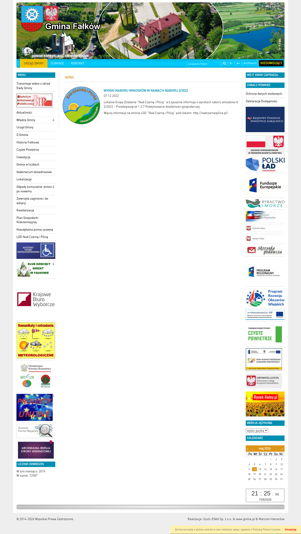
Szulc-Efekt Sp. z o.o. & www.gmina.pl (229, 519)
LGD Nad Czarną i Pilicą (32, 237)
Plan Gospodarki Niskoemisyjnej (27, 220)
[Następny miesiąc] (282, 449)
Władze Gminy (25, 120)
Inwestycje (23, 157)
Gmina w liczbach (27, 164)
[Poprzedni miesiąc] (247, 449)
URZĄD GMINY (34, 63)
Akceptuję (290, 529)
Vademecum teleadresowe (34, 172)
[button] (53, 120)
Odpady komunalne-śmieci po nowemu (34, 189)
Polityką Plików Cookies (266, 529)
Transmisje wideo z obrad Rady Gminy (33, 86)
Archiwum (250, 63)
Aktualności (24, 112)
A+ (238, 63)
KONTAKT (77, 63)
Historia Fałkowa (27, 142)
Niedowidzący (271, 63)
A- (231, 63)
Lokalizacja (24, 179)
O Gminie (22, 135)
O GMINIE (57, 63)
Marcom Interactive (272, 519)
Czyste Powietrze (27, 149)
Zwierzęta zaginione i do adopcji (32, 201)
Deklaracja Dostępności (261, 101)
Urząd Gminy (24, 127)
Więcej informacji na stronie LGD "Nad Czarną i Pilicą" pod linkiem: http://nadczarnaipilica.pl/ (166, 113)
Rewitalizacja (25, 210)
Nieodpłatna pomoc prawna (34, 229)
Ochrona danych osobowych (264, 93)
